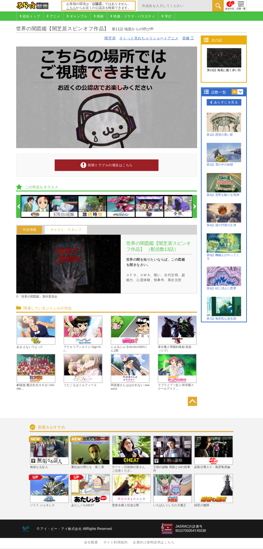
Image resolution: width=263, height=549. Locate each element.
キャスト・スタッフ (66, 230)
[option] (35, 206)
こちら (71, 8)
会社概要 (91, 542)
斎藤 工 (188, 38)
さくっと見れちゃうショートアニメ (148, 38)
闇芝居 (110, 38)
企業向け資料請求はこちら (153, 542)
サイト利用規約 (115, 542)
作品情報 (30, 230)
